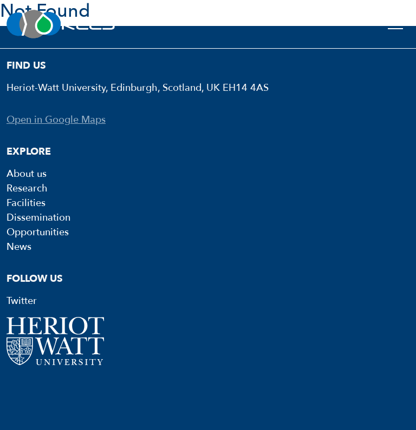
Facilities (26, 203)
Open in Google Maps (56, 120)
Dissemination (38, 217)
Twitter (21, 301)
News (18, 247)
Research (27, 188)
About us (26, 174)
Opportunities (37, 232)
